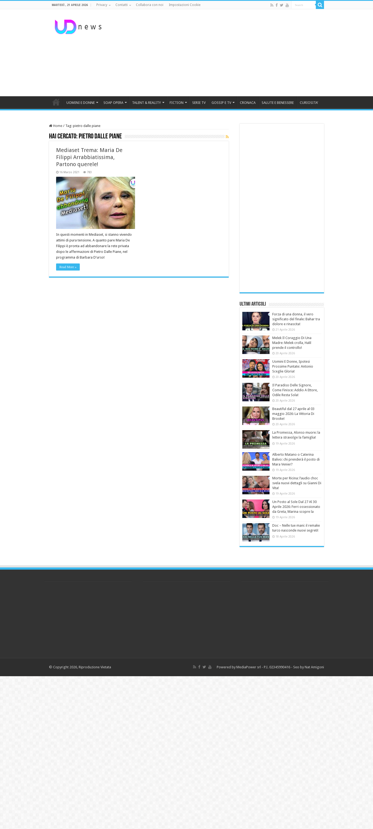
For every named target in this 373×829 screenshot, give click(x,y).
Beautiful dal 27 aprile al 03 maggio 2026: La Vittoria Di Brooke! (293, 414)
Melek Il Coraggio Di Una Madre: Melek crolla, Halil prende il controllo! (291, 343)
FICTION (177, 103)
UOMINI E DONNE (80, 103)
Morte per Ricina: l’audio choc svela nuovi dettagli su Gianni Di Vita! (296, 483)
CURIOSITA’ (309, 103)
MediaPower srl (248, 667)
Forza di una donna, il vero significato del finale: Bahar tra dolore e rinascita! (296, 319)
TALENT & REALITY (146, 103)
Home (55, 126)
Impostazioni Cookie (184, 5)
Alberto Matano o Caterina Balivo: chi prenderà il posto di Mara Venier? (296, 459)
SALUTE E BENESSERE (278, 103)
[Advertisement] (221, 53)
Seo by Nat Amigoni (308, 667)
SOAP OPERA (113, 103)
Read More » (68, 267)
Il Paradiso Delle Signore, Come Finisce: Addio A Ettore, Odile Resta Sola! (295, 390)
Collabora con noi (149, 5)
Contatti (121, 5)
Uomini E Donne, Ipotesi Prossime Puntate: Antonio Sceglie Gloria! (292, 366)
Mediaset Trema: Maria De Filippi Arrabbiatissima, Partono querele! (89, 157)
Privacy (101, 5)
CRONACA (248, 103)
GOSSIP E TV (221, 103)
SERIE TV (199, 103)
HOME (56, 102)
